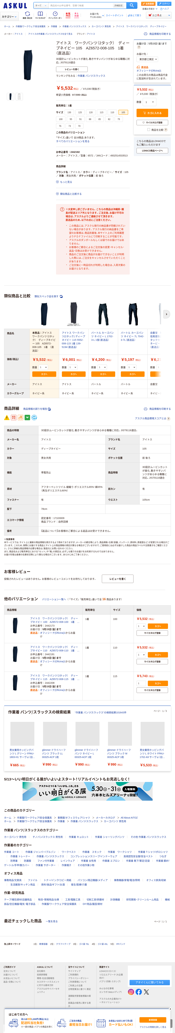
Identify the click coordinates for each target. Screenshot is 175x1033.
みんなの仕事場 (107, 988)
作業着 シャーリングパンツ (109, 837)
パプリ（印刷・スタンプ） (110, 983)
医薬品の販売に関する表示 (79, 1004)
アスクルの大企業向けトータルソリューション (111, 1000)
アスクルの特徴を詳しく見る (153, 1027)
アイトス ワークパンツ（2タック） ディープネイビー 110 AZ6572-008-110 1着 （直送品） (54, 649)
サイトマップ (74, 971)
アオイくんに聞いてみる (150, 982)
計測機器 (115, 899)
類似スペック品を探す (49, 296)
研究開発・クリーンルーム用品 (142, 899)
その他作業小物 (86, 865)
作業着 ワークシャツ (120, 852)
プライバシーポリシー (79, 978)
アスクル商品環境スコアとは (152, 418)
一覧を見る (52, 921)
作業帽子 (66, 865)
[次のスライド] (170, 738)
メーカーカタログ (105, 817)
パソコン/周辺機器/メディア (93, 880)
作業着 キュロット (79, 837)
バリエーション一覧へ (54, 599)
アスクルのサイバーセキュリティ (48, 990)
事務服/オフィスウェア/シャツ (74, 817)
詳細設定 (119, 5)
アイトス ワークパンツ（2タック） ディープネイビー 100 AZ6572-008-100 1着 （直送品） (54, 620)
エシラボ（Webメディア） (110, 993)
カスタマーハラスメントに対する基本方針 (48, 983)
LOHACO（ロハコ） (109, 971)
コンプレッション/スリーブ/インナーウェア (93, 856)
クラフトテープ (63, 944)
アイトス (18, 34)
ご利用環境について (78, 982)
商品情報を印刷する (157, 34)
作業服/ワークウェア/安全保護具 (31, 26)
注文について (10, 971)
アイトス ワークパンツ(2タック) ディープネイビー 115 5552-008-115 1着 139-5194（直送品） (73, 339)
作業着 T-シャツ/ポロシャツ (153, 852)
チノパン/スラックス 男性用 (48, 837)
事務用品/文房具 (13, 880)
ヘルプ (166, 9)
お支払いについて (13, 978)
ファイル (32, 880)
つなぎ (162, 856)
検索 (131, 5)
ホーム (7, 26)
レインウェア (67, 860)
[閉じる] (170, 1009)
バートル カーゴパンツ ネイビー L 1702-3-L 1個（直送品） (102, 336)
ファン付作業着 (45, 860)
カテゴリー (9, 16)
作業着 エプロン (111, 860)
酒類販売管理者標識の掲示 (79, 997)
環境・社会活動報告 (47, 978)
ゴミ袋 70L (84, 944)
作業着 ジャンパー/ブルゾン (40, 852)
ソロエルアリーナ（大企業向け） (111, 976)
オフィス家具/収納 (156, 880)
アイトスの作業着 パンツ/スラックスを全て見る (50, 34)
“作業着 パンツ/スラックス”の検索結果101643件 (100, 712)
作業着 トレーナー (20, 856)
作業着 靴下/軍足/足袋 (138, 860)
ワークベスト (69, 852)
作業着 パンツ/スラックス (74, 26)
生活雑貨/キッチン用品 (22, 884)
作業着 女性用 (88, 860)
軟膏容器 (43, 944)
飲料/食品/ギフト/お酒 (53, 884)
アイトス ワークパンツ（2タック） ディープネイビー (141, 26)
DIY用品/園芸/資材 (92, 904)
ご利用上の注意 (76, 985)
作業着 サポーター (46, 865)
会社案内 (42, 971)
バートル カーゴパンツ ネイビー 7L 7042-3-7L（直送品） (132, 336)
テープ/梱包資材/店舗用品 (18, 899)
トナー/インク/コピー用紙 (57, 880)
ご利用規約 (74, 975)
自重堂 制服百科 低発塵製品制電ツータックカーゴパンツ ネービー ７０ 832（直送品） (162, 339)
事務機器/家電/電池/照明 (127, 880)
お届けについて (12, 975)
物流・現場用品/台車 (48, 899)
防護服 (27, 860)
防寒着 (14, 860)
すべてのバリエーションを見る (73, 141)
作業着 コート (11, 852)
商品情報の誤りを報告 (37, 408)
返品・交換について (13, 982)
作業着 (54, 26)
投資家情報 (43, 975)
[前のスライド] (5, 738)
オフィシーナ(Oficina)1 (149, 70)
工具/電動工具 (72, 899)
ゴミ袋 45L (103, 944)
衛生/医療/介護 (79, 884)
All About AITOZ (129, 817)
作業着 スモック (92, 852)
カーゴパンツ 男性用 (101, 26)
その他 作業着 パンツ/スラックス (148, 837)
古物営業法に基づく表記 (79, 990)
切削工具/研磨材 (95, 899)
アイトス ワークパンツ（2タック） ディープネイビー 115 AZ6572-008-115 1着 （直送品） (54, 677)
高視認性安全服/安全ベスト (138, 856)
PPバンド (120, 944)
